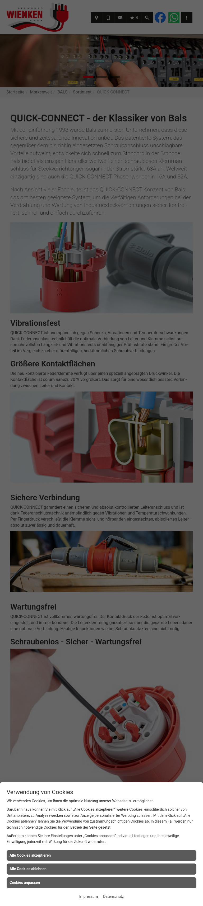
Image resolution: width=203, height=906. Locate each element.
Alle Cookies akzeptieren (30, 855)
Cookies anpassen (25, 882)
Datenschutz (113, 896)
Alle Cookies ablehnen (28, 869)
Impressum (88, 896)
